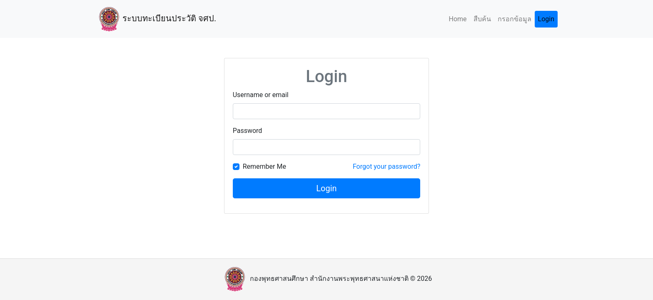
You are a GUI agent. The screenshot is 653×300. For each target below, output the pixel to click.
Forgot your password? (386, 166)
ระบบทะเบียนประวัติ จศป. (155, 18)
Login (546, 19)
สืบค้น (482, 19)
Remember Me (264, 166)
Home (457, 19)
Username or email (261, 95)
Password (247, 131)
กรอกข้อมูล (514, 19)
